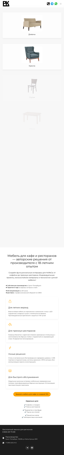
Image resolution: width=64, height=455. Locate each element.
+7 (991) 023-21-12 (10, 443)
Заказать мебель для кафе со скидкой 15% (32, 394)
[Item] (32, 25)
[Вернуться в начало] (6, 3)
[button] (61, 3)
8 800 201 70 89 (8, 432)
